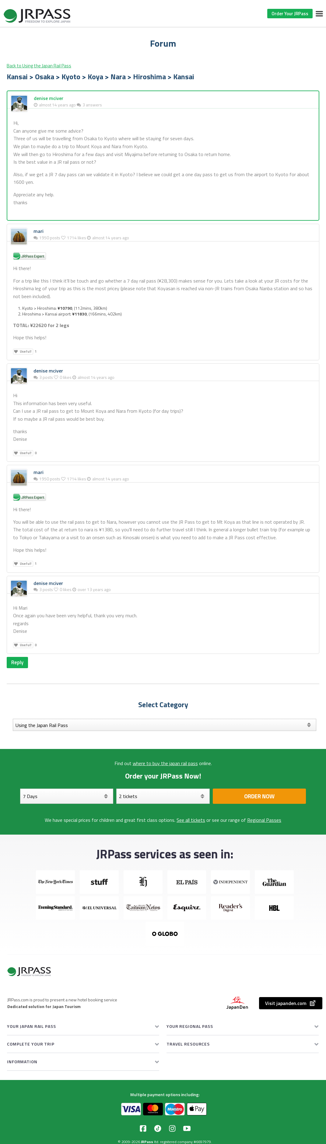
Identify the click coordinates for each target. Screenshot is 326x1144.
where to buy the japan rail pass (165, 764)
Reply (18, 662)
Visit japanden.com (290, 1003)
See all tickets (191, 820)
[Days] (67, 796)
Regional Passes (264, 820)
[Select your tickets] (163, 796)
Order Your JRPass (290, 13)
